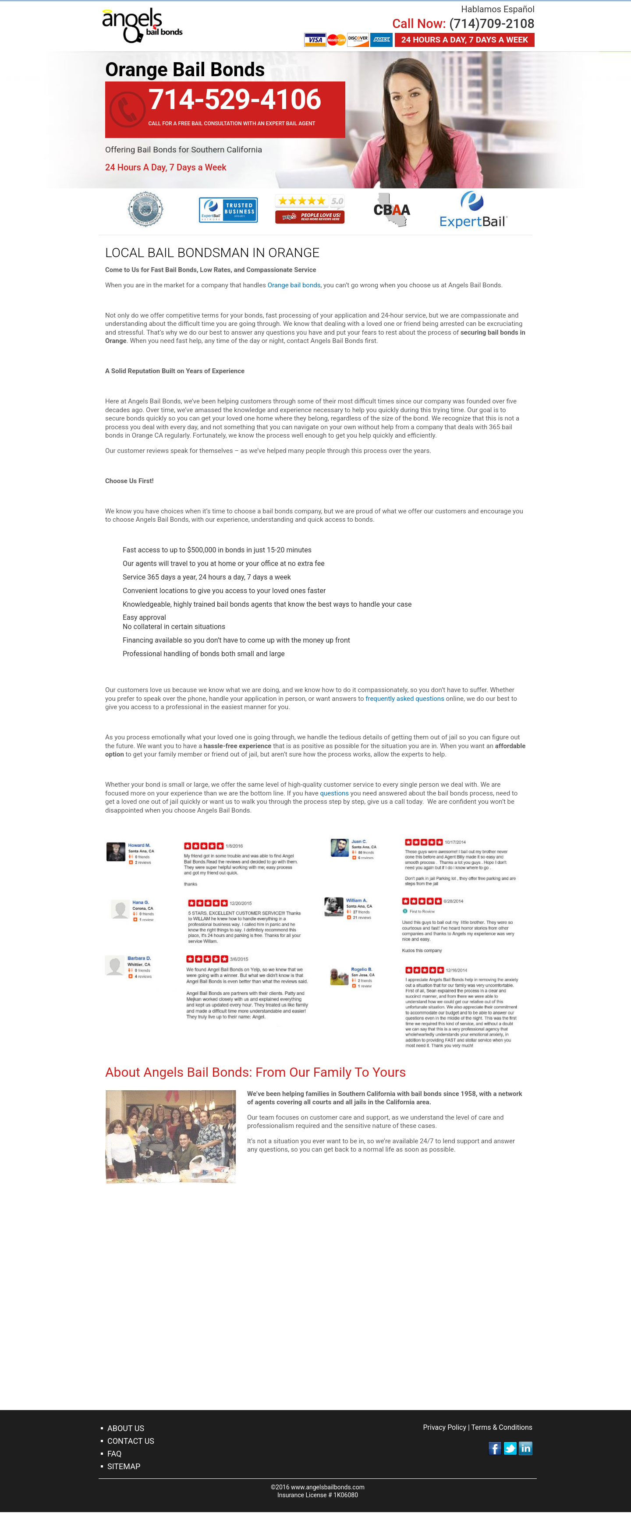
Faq (114, 1454)
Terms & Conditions (502, 1428)
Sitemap (123, 1467)
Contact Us (130, 1441)
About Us (125, 1429)
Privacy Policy (444, 1428)
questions (334, 794)
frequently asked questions (404, 699)
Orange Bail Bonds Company (144, 26)
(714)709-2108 (492, 23)
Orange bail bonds (294, 286)
